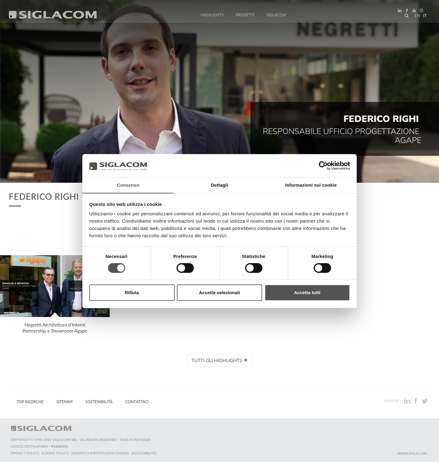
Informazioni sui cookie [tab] (311, 185)
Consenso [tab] (128, 185)
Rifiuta (132, 292)
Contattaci (137, 402)
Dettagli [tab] (219, 185)
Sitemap (64, 402)
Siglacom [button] (278, 16)
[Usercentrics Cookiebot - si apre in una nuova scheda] (323, 165)
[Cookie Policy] (56, 453)
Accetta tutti (307, 292)
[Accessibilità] (144, 453)
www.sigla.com (412, 453)
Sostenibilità (98, 402)
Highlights (212, 16)
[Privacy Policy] (25, 453)
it (424, 16)
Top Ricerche (30, 402)
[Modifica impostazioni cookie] (101, 453)
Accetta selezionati (219, 292)
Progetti (245, 16)
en (416, 16)
